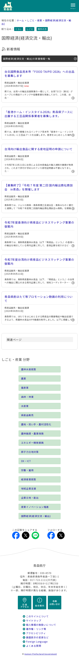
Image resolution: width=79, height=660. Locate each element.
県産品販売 (27, 415)
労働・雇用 (27, 470)
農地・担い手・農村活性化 (36, 424)
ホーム (20, 20)
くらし (18, 29)
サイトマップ (33, 620)
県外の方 (42, 29)
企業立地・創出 (30, 497)
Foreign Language (37, 641)
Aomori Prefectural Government (40, 653)
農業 (23, 378)
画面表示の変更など (37, 637)
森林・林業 (27, 397)
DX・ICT (26, 461)
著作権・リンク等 (36, 629)
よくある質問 (33, 646)
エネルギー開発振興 (32, 442)
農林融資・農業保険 (32, 433)
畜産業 (25, 387)
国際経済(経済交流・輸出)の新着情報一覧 (26, 58)
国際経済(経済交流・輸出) (36, 516)
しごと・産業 (34, 20)
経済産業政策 (28, 479)
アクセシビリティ (36, 633)
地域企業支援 (28, 488)
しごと (30, 29)
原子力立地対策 (30, 452)
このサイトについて (37, 616)
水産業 (25, 406)
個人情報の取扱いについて (41, 624)
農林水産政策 (28, 369)
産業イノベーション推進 (35, 507)
